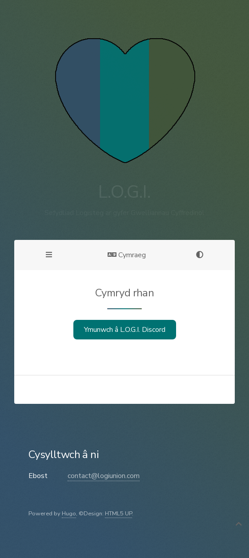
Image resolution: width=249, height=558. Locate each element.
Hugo (69, 514)
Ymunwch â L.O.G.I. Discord (124, 330)
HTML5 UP (118, 514)
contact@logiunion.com (104, 476)
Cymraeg (127, 255)
